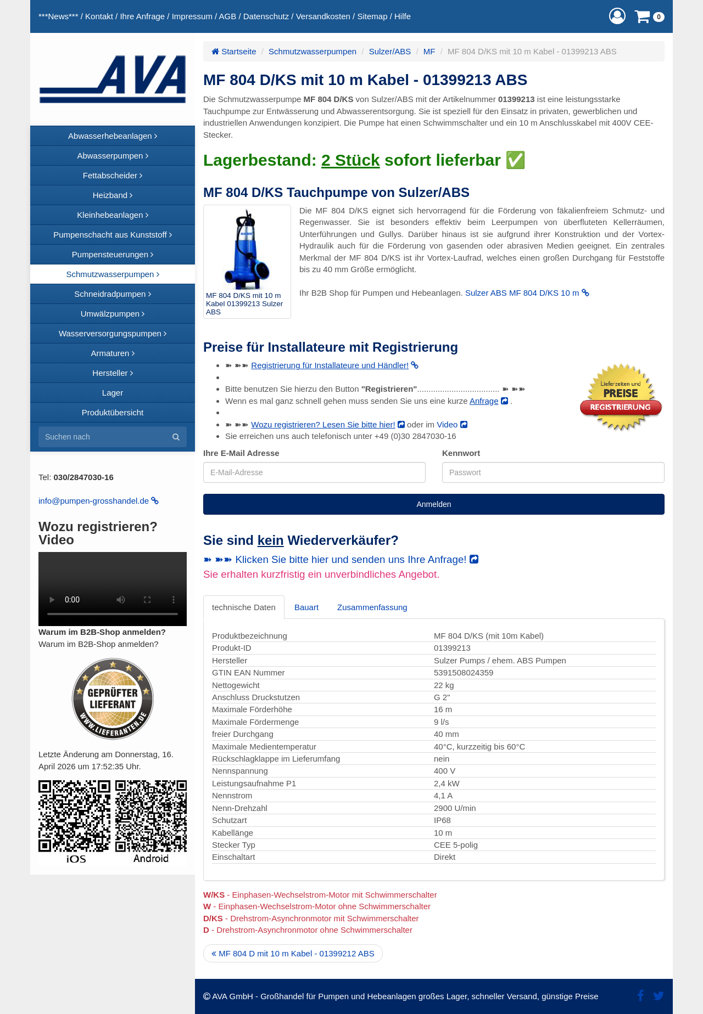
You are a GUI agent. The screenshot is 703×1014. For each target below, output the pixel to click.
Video (452, 424)
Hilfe (402, 16)
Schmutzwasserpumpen (312, 51)
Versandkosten (323, 16)
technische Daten (244, 607)
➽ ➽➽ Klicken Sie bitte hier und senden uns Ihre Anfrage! (340, 559)
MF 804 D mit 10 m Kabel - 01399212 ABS (293, 953)
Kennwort (461, 453)
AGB (228, 16)
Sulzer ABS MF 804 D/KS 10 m (527, 292)
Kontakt (99, 16)
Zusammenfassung (372, 607)
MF (429, 51)
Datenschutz (266, 16)
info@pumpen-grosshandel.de (98, 500)
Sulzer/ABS (390, 51)
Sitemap (372, 16)
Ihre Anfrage (142, 16)
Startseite (233, 51)
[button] (617, 16)
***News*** (58, 16)
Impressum (192, 16)
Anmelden (433, 504)
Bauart (306, 607)
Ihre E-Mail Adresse (241, 453)
